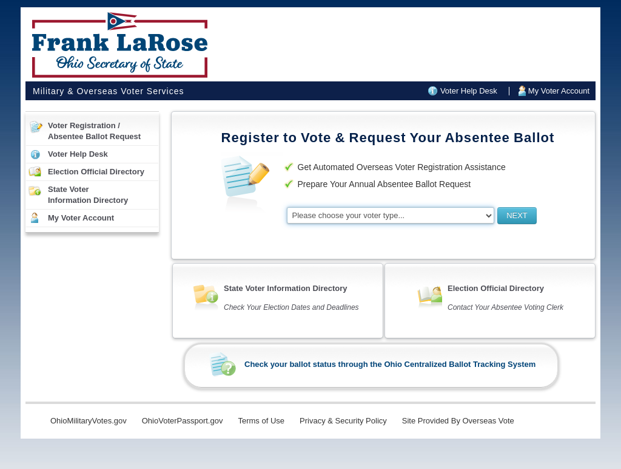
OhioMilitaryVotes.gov (88, 420)
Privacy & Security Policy (343, 420)
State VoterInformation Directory (88, 195)
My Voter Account (558, 90)
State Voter (285, 288)
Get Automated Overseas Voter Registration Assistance (402, 167)
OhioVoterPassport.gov (182, 420)
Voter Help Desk (468, 90)
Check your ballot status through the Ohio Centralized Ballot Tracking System (389, 364)
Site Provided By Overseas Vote (458, 420)
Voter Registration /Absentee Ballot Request (94, 131)
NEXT (517, 215)
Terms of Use (261, 420)
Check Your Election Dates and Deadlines (291, 307)
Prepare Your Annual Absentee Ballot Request (384, 184)
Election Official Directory (96, 171)
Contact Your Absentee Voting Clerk (505, 307)
